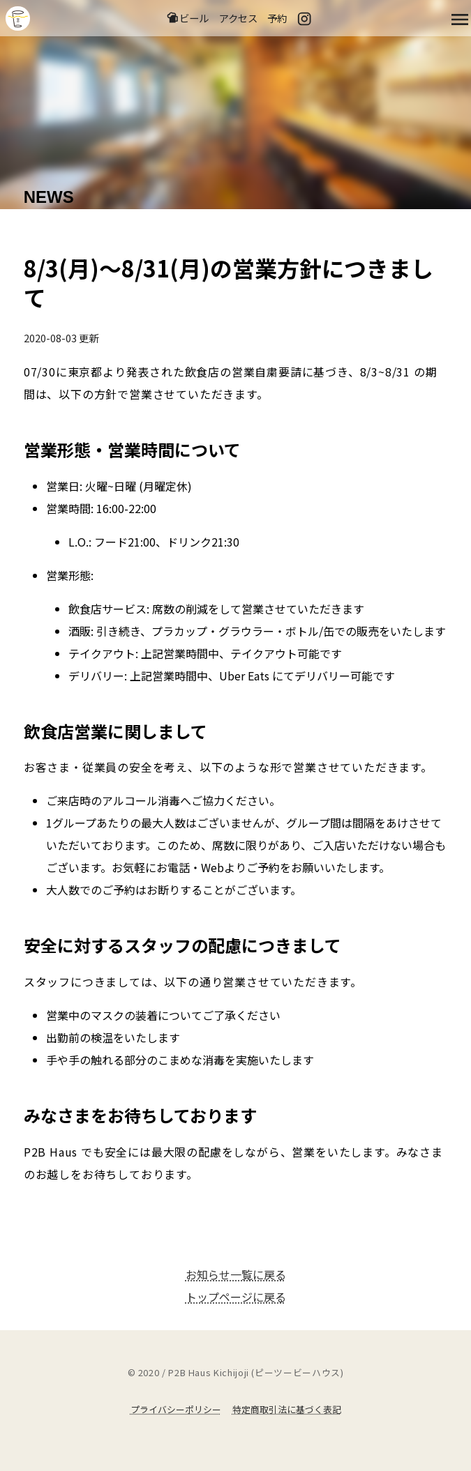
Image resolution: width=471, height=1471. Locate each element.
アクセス (238, 17)
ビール (187, 17)
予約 (277, 17)
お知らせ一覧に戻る (236, 1274)
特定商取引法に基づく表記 (286, 1409)
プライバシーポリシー (175, 1409)
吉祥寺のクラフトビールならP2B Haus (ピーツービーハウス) (18, 18)
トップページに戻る (236, 1296)
